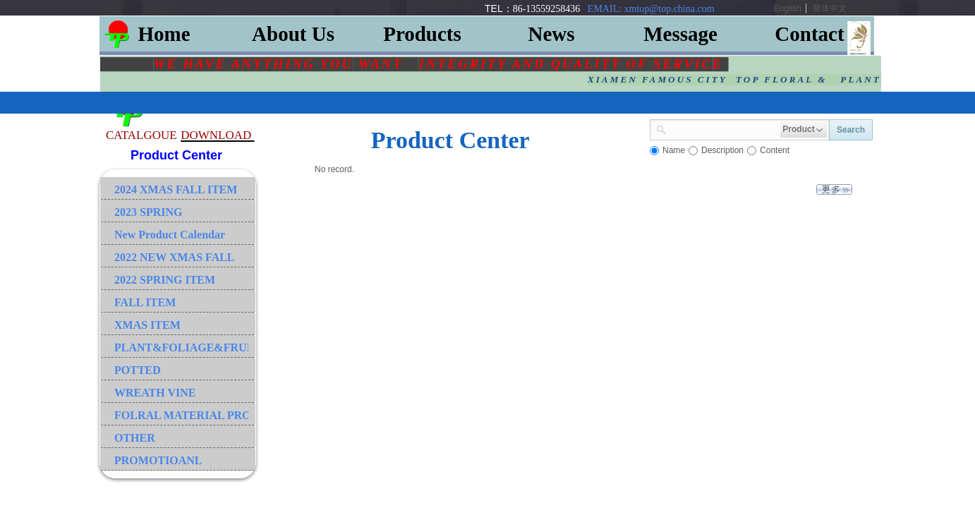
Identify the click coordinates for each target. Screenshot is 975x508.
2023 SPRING (148, 212)
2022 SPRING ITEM (164, 280)
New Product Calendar (169, 235)
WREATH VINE (154, 393)
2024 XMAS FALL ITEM (175, 189)
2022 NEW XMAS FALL (174, 257)
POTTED (137, 370)
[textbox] (723, 128)
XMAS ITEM (147, 325)
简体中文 (830, 8)
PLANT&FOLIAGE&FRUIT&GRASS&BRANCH (181, 347)
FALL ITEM (145, 302)
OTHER (134, 438)
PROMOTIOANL (158, 460)
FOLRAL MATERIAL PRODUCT (181, 415)
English (787, 8)
